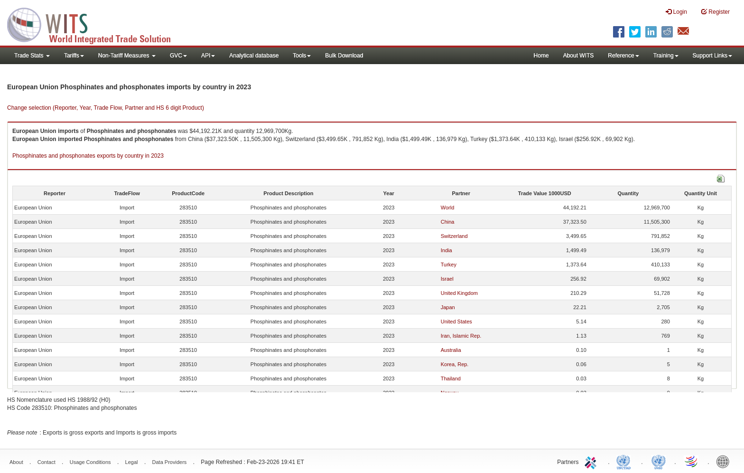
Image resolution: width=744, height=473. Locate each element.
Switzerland (454, 236)
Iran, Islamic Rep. (461, 336)
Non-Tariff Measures (127, 55)
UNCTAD (625, 461)
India (446, 250)
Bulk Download (344, 55)
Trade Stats (32, 55)
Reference (623, 55)
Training (666, 55)
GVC (178, 55)
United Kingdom (459, 293)
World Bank (725, 461)
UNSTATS (658, 461)
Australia (451, 350)
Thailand (451, 378)
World (448, 207)
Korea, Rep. (455, 364)
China (448, 222)
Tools (302, 55)
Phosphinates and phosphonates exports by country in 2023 (88, 155)
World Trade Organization (691, 461)
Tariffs (74, 55)
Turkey (448, 264)
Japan (448, 307)
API (208, 55)
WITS (95, 23)
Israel (447, 279)
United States (456, 321)
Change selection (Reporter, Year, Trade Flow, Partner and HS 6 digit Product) (105, 107)
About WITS (578, 55)
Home (541, 55)
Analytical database (254, 55)
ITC (592, 461)
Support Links (712, 55)
